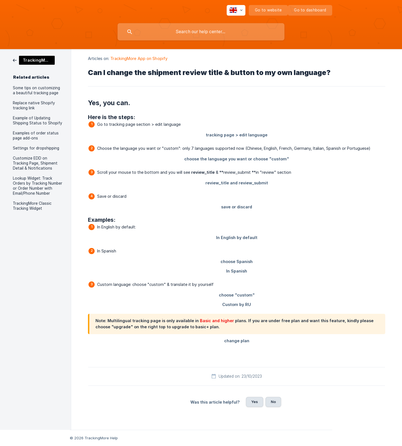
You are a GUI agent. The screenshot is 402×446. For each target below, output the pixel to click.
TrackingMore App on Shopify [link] (139, 58)
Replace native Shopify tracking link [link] (34, 105)
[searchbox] (201, 31)
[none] (236, 10)
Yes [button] (254, 401)
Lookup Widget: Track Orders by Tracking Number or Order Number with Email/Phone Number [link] (37, 186)
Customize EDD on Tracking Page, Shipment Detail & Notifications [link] (35, 163)
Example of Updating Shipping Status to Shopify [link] (37, 120)
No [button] (273, 401)
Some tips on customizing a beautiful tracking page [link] (36, 90)
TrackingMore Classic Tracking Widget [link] (32, 206)
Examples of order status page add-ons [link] (36, 135)
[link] (34, 59)
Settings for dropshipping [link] (36, 148)
